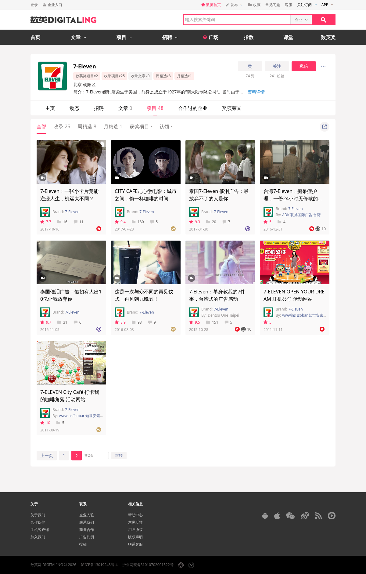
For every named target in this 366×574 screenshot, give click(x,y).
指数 (248, 37)
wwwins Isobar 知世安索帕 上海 (308, 315)
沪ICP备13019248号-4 (99, 564)
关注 (277, 66)
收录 (62, 126)
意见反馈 (135, 522)
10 (45, 422)
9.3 (194, 221)
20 (211, 221)
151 (212, 322)
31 (62, 322)
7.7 (45, 221)
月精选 (113, 126)
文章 (125, 108)
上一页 (46, 455)
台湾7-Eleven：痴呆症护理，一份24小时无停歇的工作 (293, 198)
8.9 (120, 322)
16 (62, 221)
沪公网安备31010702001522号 (148, 564)
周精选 (86, 126)
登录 (34, 4)
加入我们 (37, 536)
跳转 (119, 455)
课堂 (288, 37)
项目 (155, 108)
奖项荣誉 (232, 108)
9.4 (120, 221)
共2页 (89, 455)
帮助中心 (135, 515)
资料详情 (256, 92)
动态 (74, 108)
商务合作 (86, 529)
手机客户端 (39, 529)
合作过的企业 (192, 108)
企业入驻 (86, 515)
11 (79, 221)
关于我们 (37, 515)
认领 (166, 126)
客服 (288, 4)
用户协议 (135, 529)
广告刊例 (86, 536)
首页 (35, 37)
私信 (304, 66)
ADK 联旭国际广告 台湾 (301, 214)
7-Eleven (72, 211)
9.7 (45, 322)
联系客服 (135, 544)
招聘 (99, 108)
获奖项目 (141, 126)
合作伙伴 (37, 522)
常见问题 (272, 4)
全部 (41, 126)
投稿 (83, 544)
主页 (50, 108)
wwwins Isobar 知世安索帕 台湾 (85, 415)
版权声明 (135, 536)
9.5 (194, 322)
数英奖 (328, 37)
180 (138, 221)
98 (137, 322)
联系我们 (86, 522)
